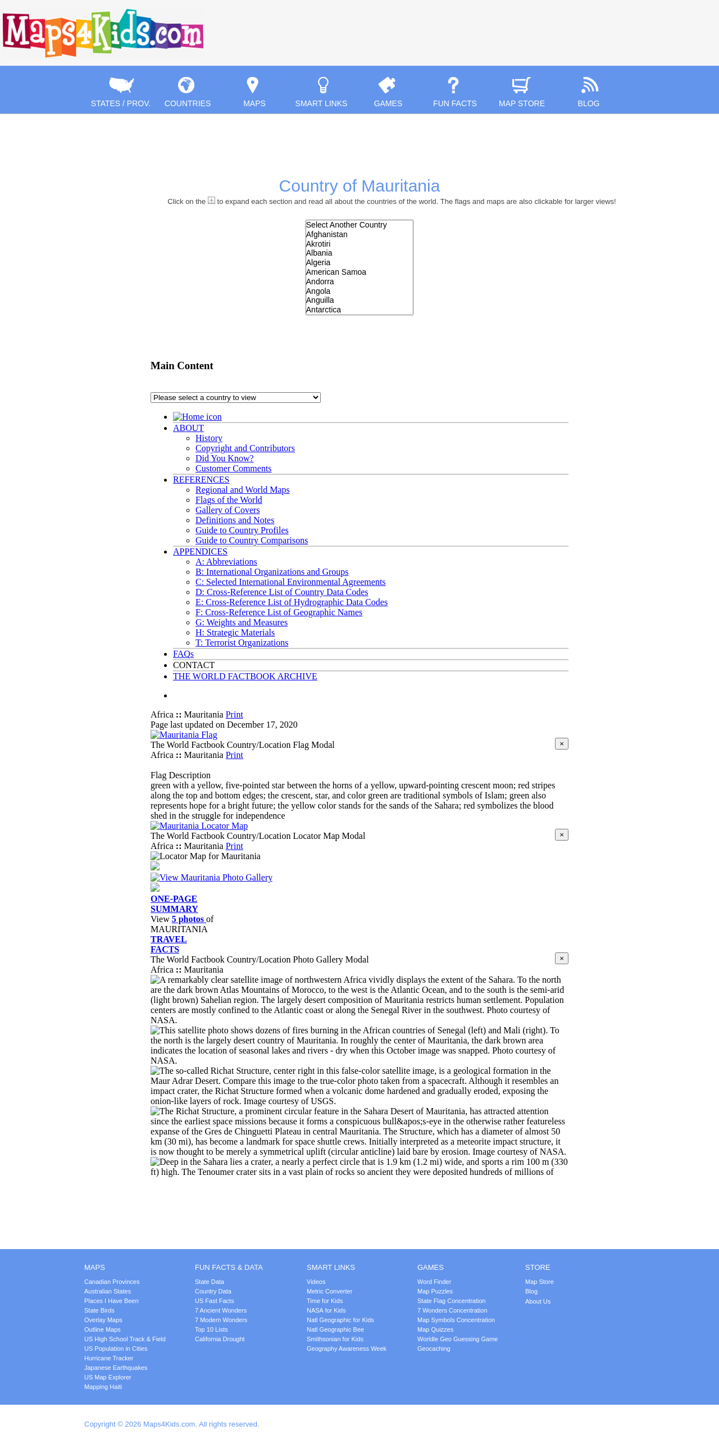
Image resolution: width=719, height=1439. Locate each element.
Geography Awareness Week (346, 1348)
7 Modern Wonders (221, 1320)
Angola (359, 291)
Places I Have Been (111, 1300)
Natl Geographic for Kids (340, 1320)
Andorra (359, 282)
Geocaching (433, 1348)
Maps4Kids (103, 33)
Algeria (359, 262)
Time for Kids (325, 1300)
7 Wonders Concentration (452, 1310)
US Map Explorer (107, 1377)
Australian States (107, 1291)
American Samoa (359, 272)
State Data (209, 1281)
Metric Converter (329, 1291)
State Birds (99, 1310)
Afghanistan (359, 234)
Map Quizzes (435, 1329)
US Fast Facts (214, 1300)
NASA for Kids (326, 1310)
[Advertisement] (587, 22)
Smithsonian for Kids (335, 1339)
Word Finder (434, 1281)
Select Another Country (359, 225)
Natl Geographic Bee (335, 1329)
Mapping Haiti (103, 1386)
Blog (531, 1291)
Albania (359, 253)
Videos (316, 1281)
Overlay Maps (103, 1320)
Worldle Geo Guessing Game (457, 1339)
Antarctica (359, 310)
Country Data (213, 1291)
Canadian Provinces (111, 1281)
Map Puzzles (435, 1291)
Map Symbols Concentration (456, 1320)
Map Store (539, 1281)
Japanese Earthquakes (116, 1367)
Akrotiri (359, 244)
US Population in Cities (116, 1348)
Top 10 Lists (211, 1329)
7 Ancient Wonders (221, 1310)
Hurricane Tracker (108, 1358)
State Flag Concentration (451, 1300)
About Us (537, 1301)
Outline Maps (102, 1329)
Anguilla (359, 300)
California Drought (220, 1339)
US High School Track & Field (125, 1339)
